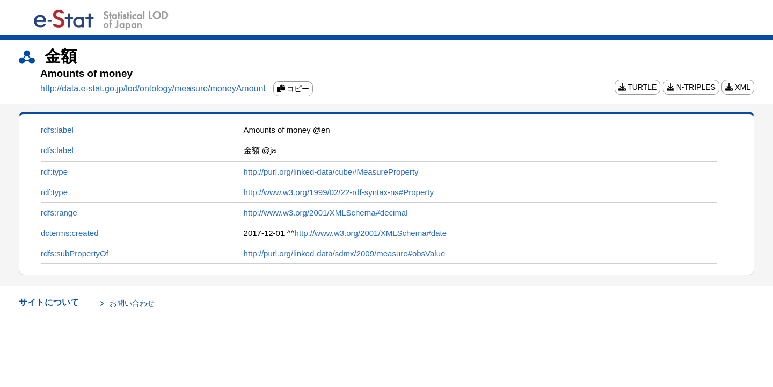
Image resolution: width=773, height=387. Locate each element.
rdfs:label (57, 129)
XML (737, 87)
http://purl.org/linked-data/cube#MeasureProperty (331, 171)
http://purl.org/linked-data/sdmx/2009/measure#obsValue (345, 253)
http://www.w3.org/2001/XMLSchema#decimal (326, 212)
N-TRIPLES (691, 87)
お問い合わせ (132, 303)
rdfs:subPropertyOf (74, 253)
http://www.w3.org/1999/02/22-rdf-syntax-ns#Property (339, 192)
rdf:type (54, 171)
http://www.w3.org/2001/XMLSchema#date (371, 233)
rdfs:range (59, 212)
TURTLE (637, 87)
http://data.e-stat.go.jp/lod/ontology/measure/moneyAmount (153, 88)
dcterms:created (70, 233)
